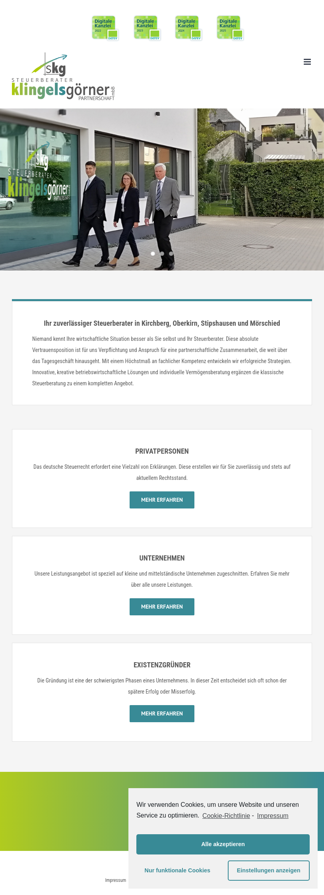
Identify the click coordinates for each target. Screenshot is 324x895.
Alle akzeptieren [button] (223, 844)
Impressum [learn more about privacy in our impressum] (273, 815)
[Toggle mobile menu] (308, 62)
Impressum (115, 880)
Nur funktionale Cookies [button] (178, 870)
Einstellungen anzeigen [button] (269, 870)
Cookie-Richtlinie (226, 815)
